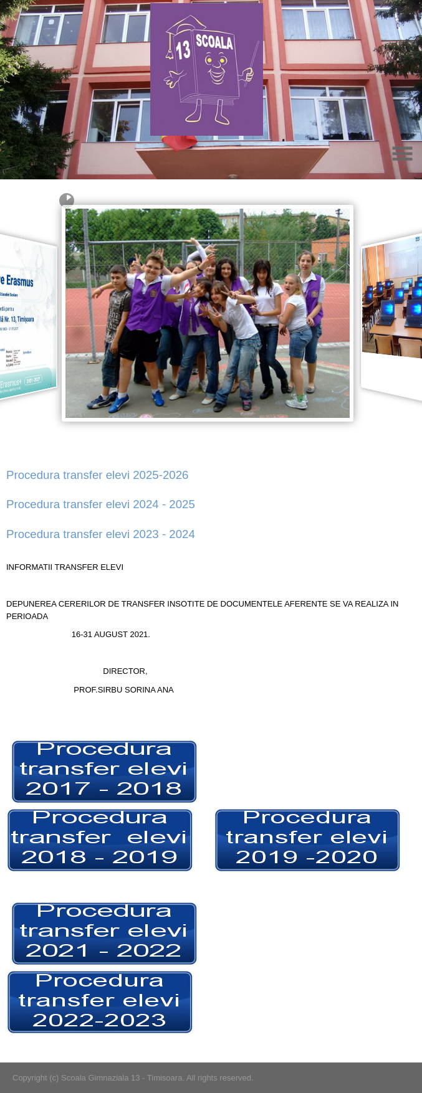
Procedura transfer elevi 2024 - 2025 (100, 504)
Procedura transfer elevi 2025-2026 (97, 474)
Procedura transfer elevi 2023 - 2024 (100, 534)
